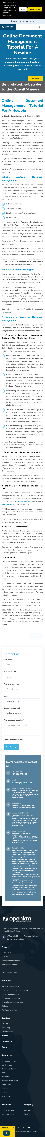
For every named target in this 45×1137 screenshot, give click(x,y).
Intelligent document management (15, 990)
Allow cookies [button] (35, 9)
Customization (7, 1032)
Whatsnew (6, 1096)
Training (5, 1024)
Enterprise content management (14, 1002)
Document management (11, 986)
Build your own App (9, 1010)
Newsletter (6, 1077)
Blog (3, 1073)
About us (27, 1110)
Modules (5, 1006)
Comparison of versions (11, 961)
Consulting (6, 1028)
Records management (10, 994)
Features (5, 957)
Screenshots (6, 1089)
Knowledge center (9, 1061)
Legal (35, 1131)
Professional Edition (9, 965)
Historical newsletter (10, 1081)
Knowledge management (11, 998)
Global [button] (14, 21)
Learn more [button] (7, 15)
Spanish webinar (8, 1114)
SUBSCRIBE (36, 78)
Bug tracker (6, 1085)
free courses (7, 504)
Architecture (7, 953)
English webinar (8, 1110)
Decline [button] (22, 9)
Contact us (28, 1114)
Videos (4, 1092)
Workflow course (8, 1065)
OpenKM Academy (25, 502)
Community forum (9, 1069)
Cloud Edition (7, 969)
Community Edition (9, 972)
